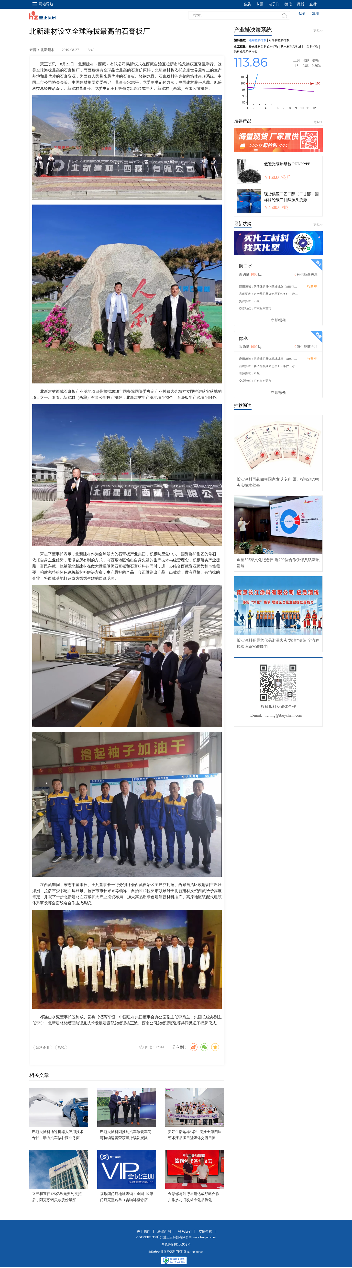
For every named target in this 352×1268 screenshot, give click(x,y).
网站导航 (42, 4)
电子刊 (273, 4)
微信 (288, 4)
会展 (247, 4)
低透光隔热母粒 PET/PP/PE (287, 164)
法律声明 (164, 1231)
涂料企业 (43, 1048)
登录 (301, 13)
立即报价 (278, 320)
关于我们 (143, 1231)
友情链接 (205, 1231)
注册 (315, 13)
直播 (313, 4)
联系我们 (185, 1231)
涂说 (61, 1048)
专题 (259, 4)
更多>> (318, 122)
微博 (300, 4)
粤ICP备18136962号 (176, 1244)
